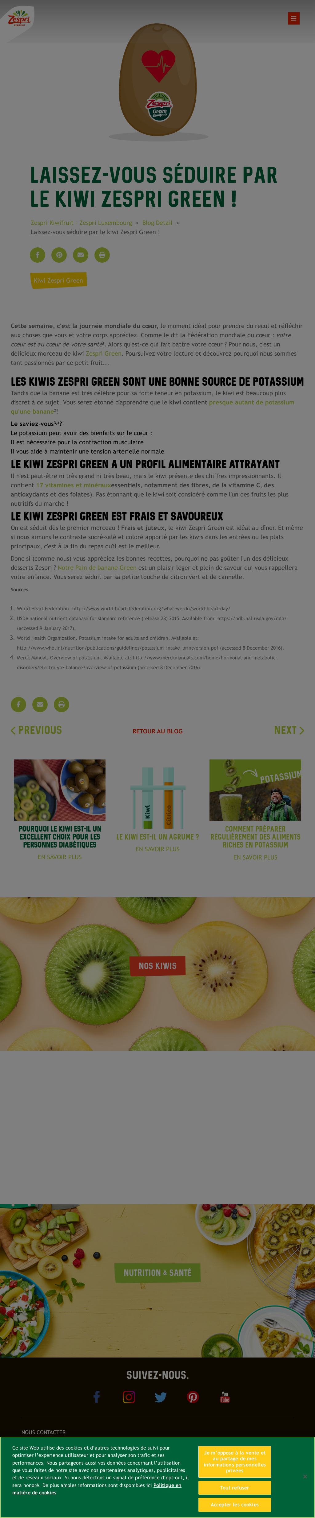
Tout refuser (234, 1488)
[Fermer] (305, 1476)
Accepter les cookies (235, 1505)
